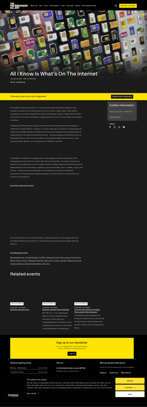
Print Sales (71, 6)
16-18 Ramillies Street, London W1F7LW (70, 368)
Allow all (130, 388)
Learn (47, 6)
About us (103, 373)
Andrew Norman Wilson (33, 264)
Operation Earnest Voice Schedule (55, 310)
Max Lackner (65, 257)
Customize (130, 395)
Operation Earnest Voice (19, 310)
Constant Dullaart (31, 257)
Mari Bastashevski (17, 257)
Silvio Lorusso (21, 261)
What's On (35, 6)
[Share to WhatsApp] (119, 127)
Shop (64, 6)
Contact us (114, 373)
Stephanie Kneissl (52, 257)
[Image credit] (143, 14)
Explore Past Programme (122, 97)
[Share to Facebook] (110, 127)
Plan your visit (61, 381)
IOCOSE (42, 257)
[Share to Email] (123, 127)
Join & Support (55, 6)
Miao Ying (46, 264)
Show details (31, 401)
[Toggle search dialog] (116, 5)
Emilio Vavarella (60, 261)
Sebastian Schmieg (36, 261)
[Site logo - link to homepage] (21, 6)
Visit (41, 6)
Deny (130, 401)
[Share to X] (114, 127)
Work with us (126, 373)
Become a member (128, 6)
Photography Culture (90, 6)
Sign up (72, 354)
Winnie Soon (48, 261)
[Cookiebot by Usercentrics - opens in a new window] (13, 403)
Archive (78, 6)
